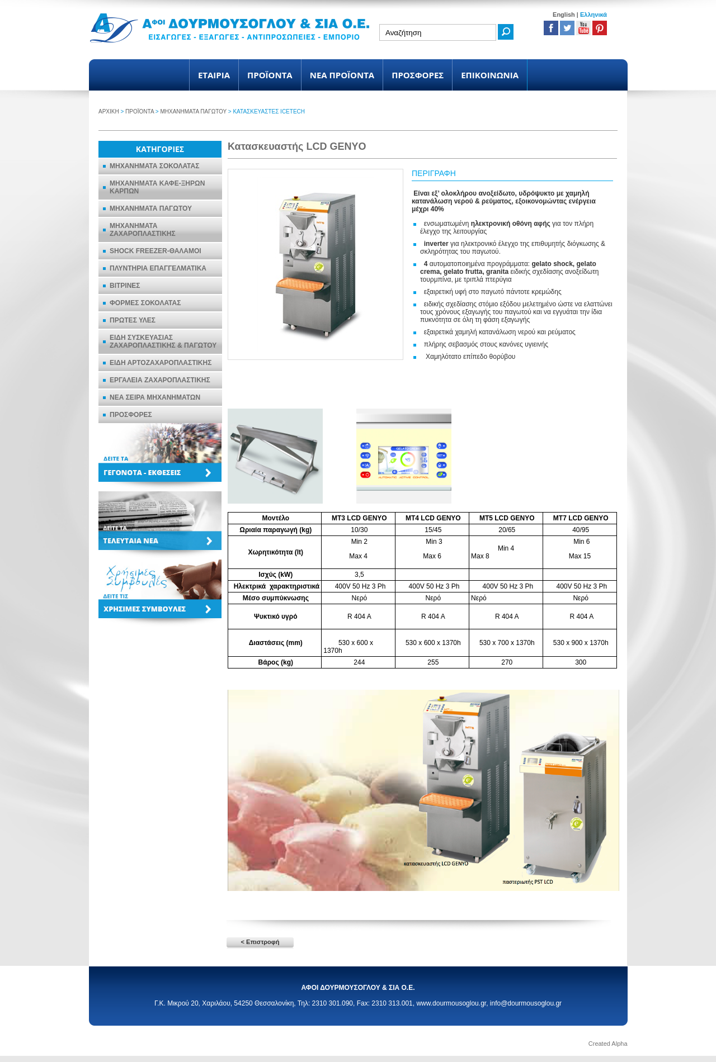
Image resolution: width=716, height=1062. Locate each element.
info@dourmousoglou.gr (526, 1003)
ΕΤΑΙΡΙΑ (214, 74)
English (564, 14)
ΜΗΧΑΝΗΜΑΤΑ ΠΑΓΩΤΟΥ (193, 111)
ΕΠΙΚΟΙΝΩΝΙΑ (490, 74)
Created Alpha (608, 1043)
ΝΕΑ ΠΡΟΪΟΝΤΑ (342, 74)
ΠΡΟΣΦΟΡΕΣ (418, 74)
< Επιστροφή (260, 941)
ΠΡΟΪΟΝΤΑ (270, 74)
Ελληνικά (593, 14)
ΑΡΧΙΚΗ (108, 111)
